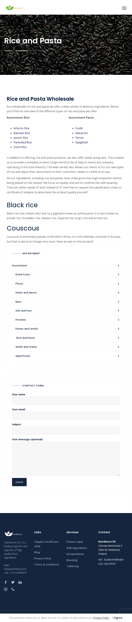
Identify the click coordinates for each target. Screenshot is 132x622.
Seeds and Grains (26, 346)
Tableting (73, 566)
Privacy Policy (42, 558)
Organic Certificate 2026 (46, 544)
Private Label (75, 541)
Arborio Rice (21, 128)
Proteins (20, 319)
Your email (66, 412)
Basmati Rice (22, 133)
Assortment (22, 50)
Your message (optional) (66, 457)
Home (7, 50)
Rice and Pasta (25, 337)
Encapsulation (75, 554)
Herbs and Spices (26, 292)
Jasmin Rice (21, 138)
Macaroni (81, 133)
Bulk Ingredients (77, 548)
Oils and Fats (23, 310)
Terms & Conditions (46, 564)
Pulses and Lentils (26, 328)
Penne (79, 138)
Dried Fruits (22, 274)
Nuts (18, 301)
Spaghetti (81, 142)
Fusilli (79, 128)
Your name (66, 397)
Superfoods (22, 355)
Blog (37, 552)
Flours (19, 283)
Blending (72, 560)
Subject (66, 427)
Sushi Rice (20, 147)
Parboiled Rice (23, 142)
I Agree (117, 618)
